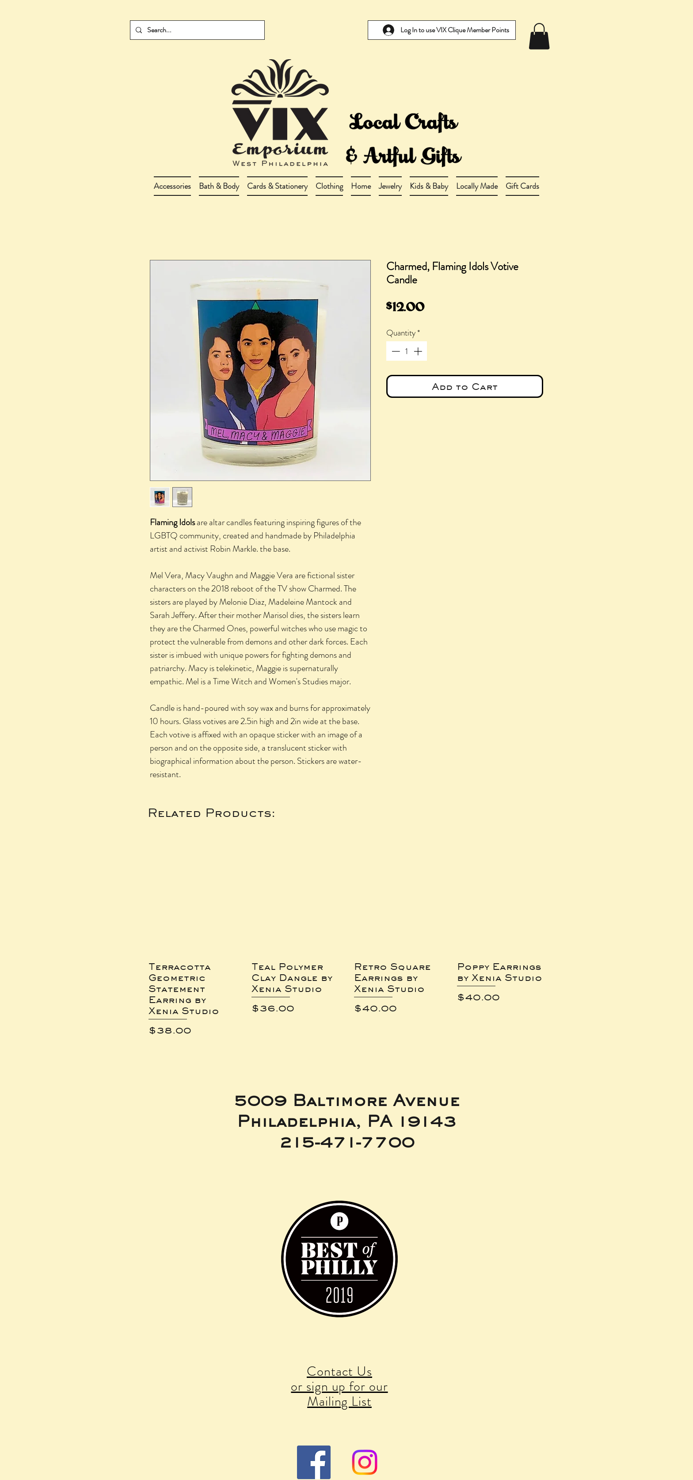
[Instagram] (364, 1462)
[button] (219, 186)
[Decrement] (395, 351)
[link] (539, 36)
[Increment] (418, 351)
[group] (346, 942)
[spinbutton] (406, 351)
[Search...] (196, 30)
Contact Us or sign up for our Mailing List (339, 1386)
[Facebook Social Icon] (314, 1462)
